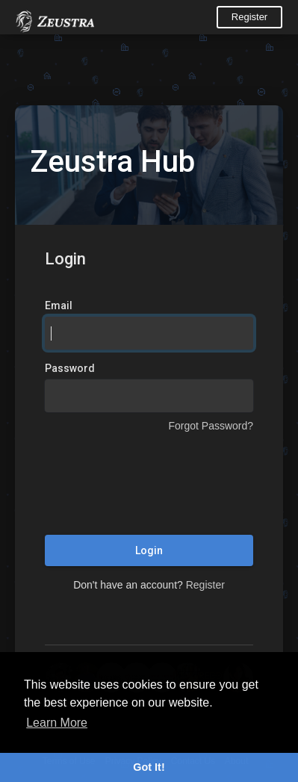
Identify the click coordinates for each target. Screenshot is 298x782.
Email (58, 305)
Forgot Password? (210, 426)
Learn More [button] (56, 722)
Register (249, 16)
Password (70, 368)
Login (149, 550)
